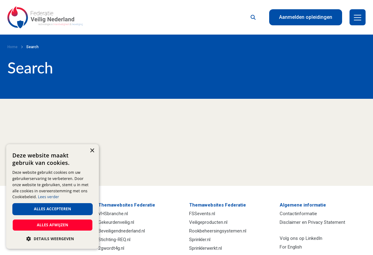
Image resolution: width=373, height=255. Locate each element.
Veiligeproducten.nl (208, 222)
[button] (52, 239)
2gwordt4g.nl (111, 248)
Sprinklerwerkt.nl (205, 248)
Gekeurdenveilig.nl (116, 222)
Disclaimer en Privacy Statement (312, 222)
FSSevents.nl (202, 213)
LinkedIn (314, 238)
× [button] (92, 150)
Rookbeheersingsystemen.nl (217, 231)
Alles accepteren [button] (52, 208)
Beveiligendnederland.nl (121, 231)
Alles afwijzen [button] (52, 225)
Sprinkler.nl (199, 239)
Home (12, 47)
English (295, 247)
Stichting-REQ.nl (114, 239)
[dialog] (52, 196)
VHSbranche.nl (113, 213)
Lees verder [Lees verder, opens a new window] (48, 196)
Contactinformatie (298, 213)
